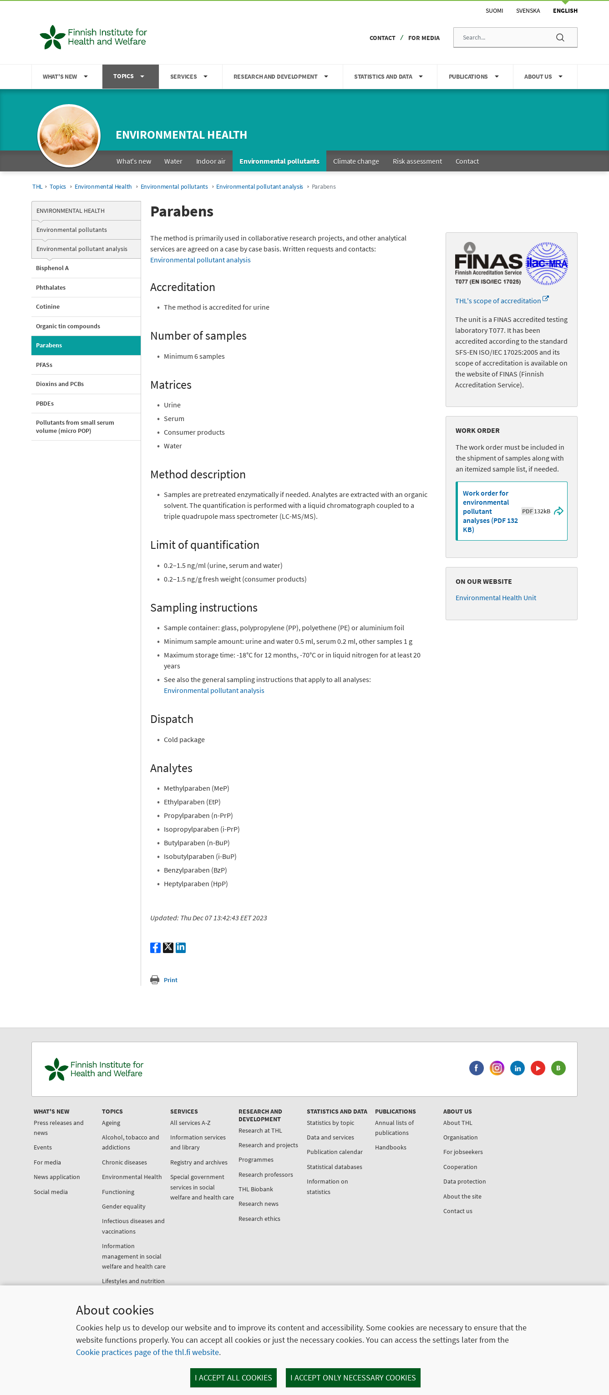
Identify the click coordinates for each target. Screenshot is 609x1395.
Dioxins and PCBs (60, 384)
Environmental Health (103, 187)
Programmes (256, 1159)
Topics (58, 187)
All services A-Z (190, 1123)
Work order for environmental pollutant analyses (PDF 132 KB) (506, 511)
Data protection (464, 1181)
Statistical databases (334, 1167)
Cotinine (48, 306)
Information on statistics (327, 1186)
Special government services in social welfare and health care (202, 1187)
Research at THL (260, 1130)
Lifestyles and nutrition (133, 1281)
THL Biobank (256, 1189)
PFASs (44, 365)
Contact (383, 38)
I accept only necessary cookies (353, 1377)
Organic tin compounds (68, 326)
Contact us (457, 1211)
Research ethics (259, 1218)
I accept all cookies (233, 1377)
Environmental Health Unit (496, 597)
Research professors (266, 1174)
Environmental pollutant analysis (259, 187)
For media (424, 38)
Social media (51, 1192)
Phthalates (51, 287)
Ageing (111, 1123)
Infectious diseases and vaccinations (133, 1226)
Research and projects (268, 1145)
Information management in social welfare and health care (134, 1256)
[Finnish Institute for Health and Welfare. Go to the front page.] (132, 1069)
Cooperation (460, 1167)
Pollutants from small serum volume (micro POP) (75, 426)
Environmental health (182, 134)
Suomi (494, 10)
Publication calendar (335, 1152)
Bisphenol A (52, 268)
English (565, 10)
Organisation (460, 1137)
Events (43, 1147)
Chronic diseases (124, 1162)
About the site (462, 1196)
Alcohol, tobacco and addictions (130, 1142)
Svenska (528, 10)
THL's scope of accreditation (502, 300)
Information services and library (198, 1142)
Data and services (330, 1137)
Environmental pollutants (174, 187)
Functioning (118, 1192)
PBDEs (45, 403)
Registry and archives (199, 1162)
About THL (457, 1123)
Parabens (49, 345)
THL (37, 187)
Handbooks (390, 1147)
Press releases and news (59, 1128)
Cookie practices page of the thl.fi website (147, 1352)
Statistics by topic (330, 1123)
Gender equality (124, 1206)
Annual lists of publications (394, 1128)
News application (57, 1177)
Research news (259, 1203)
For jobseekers (463, 1152)
